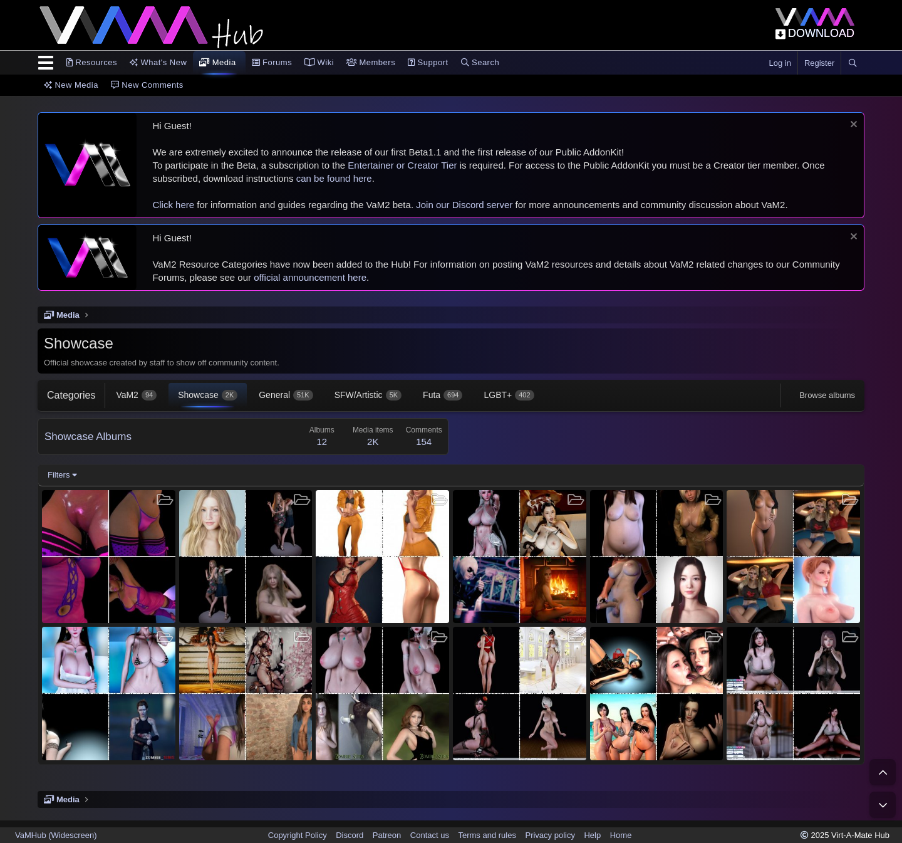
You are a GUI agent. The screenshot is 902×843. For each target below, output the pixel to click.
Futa (442, 395)
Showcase (207, 395)
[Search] (852, 63)
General (286, 395)
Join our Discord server (464, 204)
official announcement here (310, 277)
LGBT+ (509, 395)
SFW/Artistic (368, 395)
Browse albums (827, 395)
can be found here (334, 178)
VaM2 (136, 395)
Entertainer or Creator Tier (402, 165)
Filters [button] (59, 474)
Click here (173, 204)
